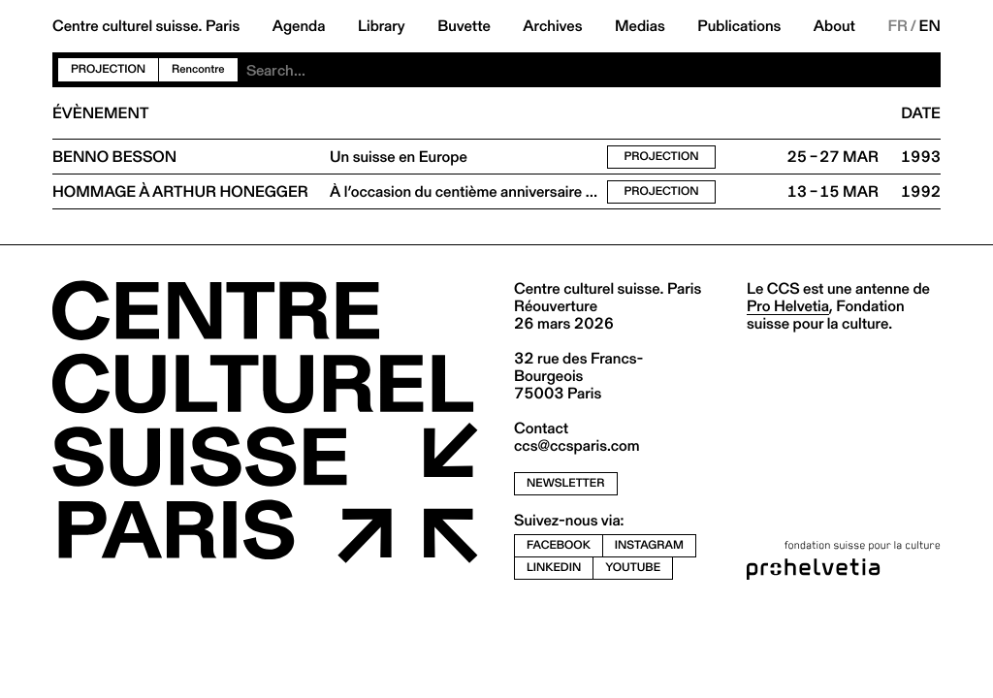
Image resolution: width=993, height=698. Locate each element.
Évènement (100, 113)
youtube (632, 567)
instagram (649, 545)
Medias (640, 26)
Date (921, 113)
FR (897, 26)
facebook (559, 545)
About (834, 26)
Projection (108, 69)
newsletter (566, 483)
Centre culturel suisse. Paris (146, 26)
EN (930, 26)
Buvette (464, 26)
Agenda (299, 26)
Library (381, 26)
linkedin (554, 567)
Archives (552, 26)
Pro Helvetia (788, 306)
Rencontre (198, 69)
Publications (739, 26)
